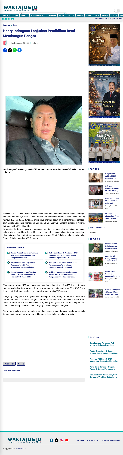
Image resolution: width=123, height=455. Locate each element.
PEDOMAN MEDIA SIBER (110, 441)
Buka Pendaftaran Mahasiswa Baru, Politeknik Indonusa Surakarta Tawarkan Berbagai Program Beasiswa (112, 201)
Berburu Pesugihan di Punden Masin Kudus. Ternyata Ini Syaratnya (112, 292)
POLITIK (114, 15)
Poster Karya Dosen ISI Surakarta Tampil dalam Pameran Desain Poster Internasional (111, 273)
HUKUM (105, 15)
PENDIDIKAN (51, 15)
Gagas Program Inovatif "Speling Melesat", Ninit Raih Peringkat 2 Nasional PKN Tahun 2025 (23, 274)
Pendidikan (9, 364)
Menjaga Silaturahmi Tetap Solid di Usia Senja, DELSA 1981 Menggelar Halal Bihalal (112, 216)
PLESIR (61, 15)
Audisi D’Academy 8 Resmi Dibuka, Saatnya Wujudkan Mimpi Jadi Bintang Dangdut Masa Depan (104, 352)
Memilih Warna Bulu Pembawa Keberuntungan (111, 246)
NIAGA (15, 15)
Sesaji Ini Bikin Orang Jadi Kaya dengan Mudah (111, 258)
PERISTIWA (6, 15)
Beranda (6, 25)
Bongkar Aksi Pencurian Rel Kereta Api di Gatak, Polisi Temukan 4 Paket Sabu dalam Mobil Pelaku (102, 344)
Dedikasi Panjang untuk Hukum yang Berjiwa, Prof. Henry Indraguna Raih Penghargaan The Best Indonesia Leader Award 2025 (63, 274)
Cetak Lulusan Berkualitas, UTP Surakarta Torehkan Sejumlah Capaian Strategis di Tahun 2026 (103, 376)
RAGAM (80, 15)
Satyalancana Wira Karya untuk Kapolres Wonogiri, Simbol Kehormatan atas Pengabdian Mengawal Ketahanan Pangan (23, 265)
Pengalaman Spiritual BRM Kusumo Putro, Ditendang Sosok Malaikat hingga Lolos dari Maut (111, 176)
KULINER (71, 15)
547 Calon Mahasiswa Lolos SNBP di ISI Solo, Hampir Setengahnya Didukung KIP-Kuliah (112, 188)
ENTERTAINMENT (37, 15)
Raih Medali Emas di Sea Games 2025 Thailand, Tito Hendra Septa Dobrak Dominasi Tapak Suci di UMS (63, 255)
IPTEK (97, 15)
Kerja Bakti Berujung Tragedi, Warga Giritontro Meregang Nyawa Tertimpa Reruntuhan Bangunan (102, 368)
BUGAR (88, 15)
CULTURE (24, 15)
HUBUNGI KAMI (92, 441)
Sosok (15, 25)
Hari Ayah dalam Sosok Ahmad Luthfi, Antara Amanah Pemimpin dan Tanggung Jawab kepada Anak (63, 265)
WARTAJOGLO (21, 449)
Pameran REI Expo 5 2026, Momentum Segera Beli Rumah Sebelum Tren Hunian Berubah (103, 360)
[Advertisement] (44, 71)
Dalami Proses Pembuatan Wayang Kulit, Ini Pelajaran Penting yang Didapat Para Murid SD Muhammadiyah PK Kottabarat (24, 255)
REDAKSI (80, 441)
